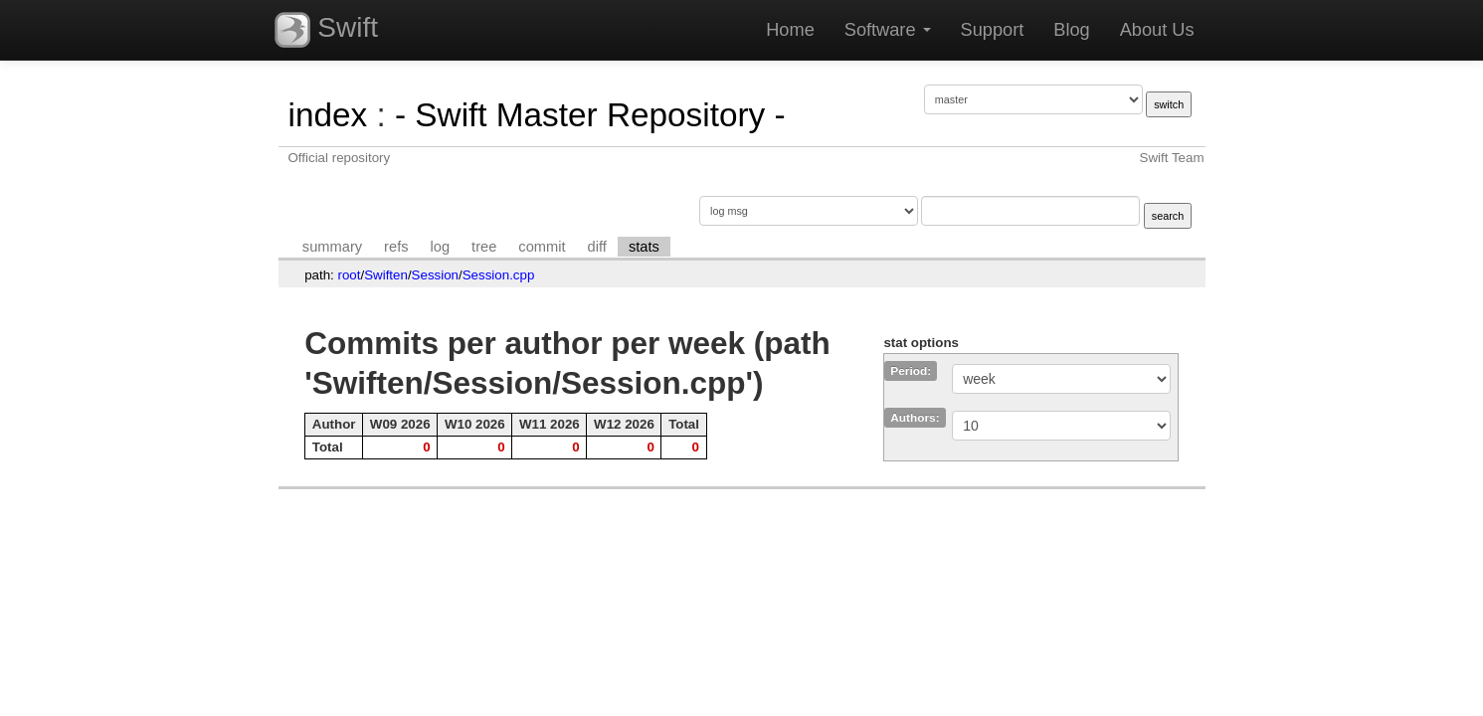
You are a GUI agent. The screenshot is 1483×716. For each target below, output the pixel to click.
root (349, 275)
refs (396, 247)
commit (541, 247)
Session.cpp (499, 275)
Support (992, 30)
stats (644, 247)
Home (790, 30)
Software (887, 30)
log (441, 247)
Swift (326, 30)
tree (483, 247)
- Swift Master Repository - (590, 114)
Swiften (386, 275)
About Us (1157, 30)
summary (332, 247)
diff (597, 247)
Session (435, 275)
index (328, 114)
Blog (1071, 30)
